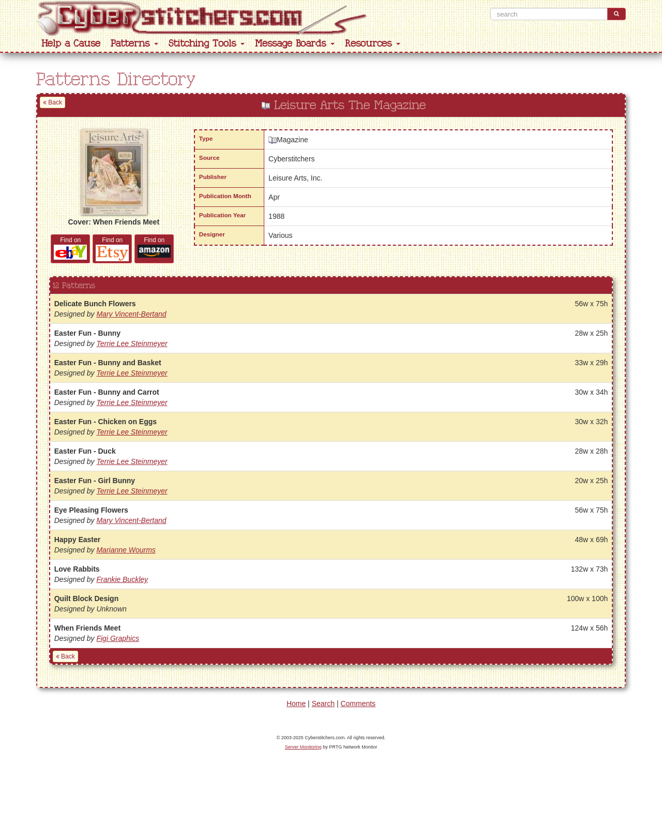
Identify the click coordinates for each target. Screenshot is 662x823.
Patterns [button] (134, 44)
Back (52, 102)
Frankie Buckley (122, 579)
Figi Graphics (117, 638)
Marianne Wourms (125, 550)
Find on (70, 248)
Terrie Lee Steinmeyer (131, 343)
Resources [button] (372, 44)
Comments (357, 703)
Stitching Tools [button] (207, 44)
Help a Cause (70, 44)
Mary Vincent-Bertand (131, 314)
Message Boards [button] (295, 44)
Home (296, 703)
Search (323, 703)
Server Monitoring (303, 747)
